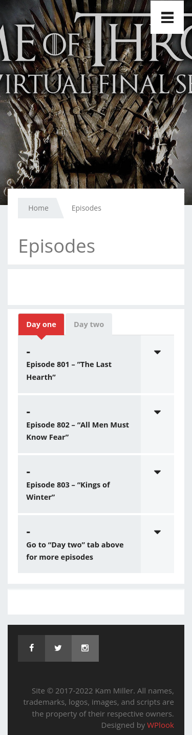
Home (38, 208)
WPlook (160, 725)
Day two (89, 325)
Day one (41, 325)
